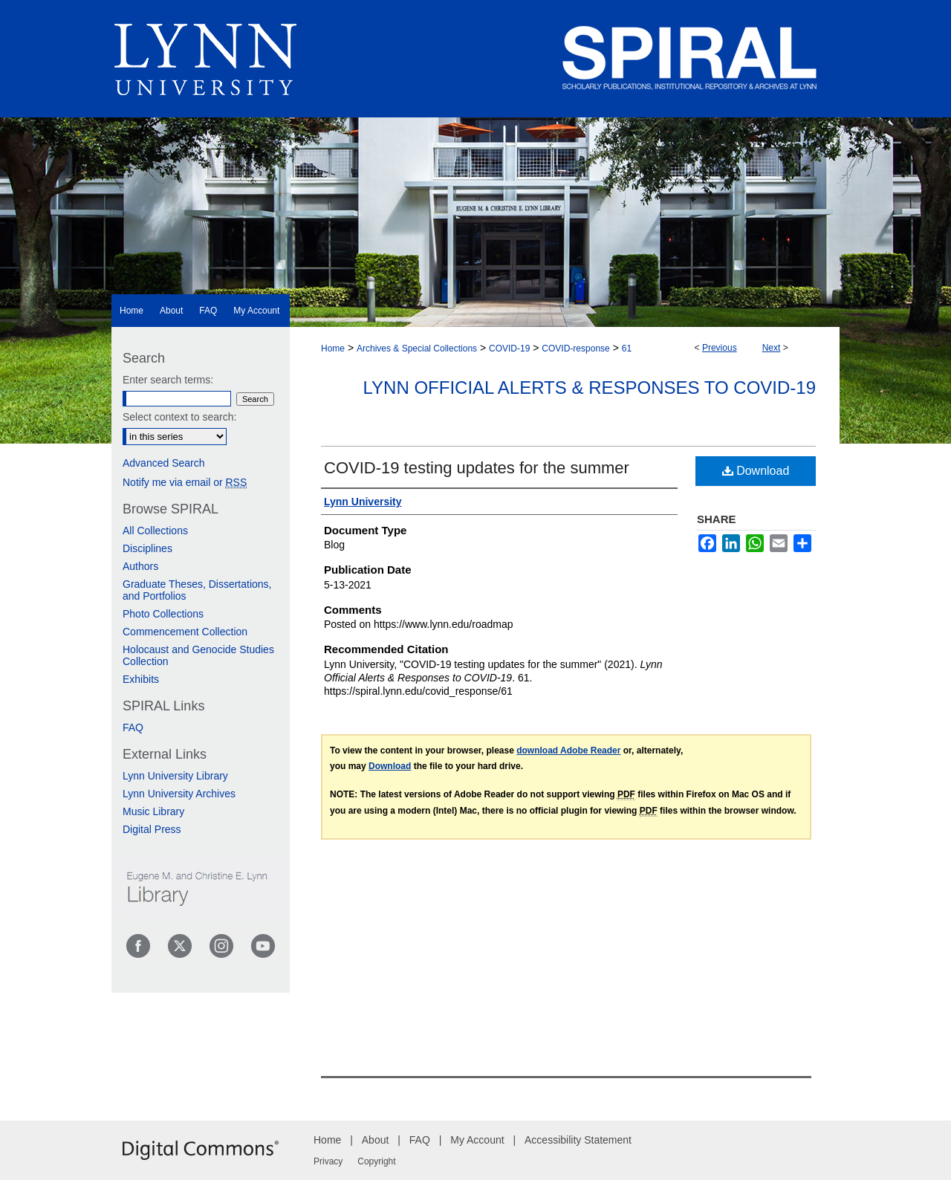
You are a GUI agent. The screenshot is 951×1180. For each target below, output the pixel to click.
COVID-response (575, 348)
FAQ (133, 727)
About (375, 1140)
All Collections (155, 530)
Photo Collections (163, 614)
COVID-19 (509, 348)
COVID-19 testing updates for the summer (476, 467)
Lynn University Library (175, 776)
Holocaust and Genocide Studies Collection (198, 655)
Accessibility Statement (578, 1140)
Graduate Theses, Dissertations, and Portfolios (197, 590)
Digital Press (152, 829)
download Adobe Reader (568, 750)
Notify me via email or (185, 482)
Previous (719, 348)
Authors (140, 566)
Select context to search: (179, 417)
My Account (477, 1140)
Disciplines (147, 548)
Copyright (376, 1161)
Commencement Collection (185, 632)
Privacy (328, 1161)
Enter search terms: (168, 380)
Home (333, 348)
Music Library (153, 811)
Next (771, 348)
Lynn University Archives (179, 794)
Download (756, 470)
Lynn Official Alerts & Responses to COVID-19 (589, 387)
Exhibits (141, 679)
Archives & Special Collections (417, 348)
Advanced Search (164, 463)
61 (627, 348)
